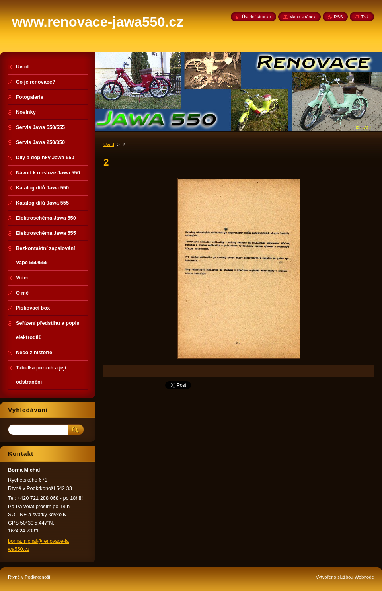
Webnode (364, 577)
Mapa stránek (302, 16)
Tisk (365, 16)
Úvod (108, 144)
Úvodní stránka (256, 16)
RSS (338, 16)
